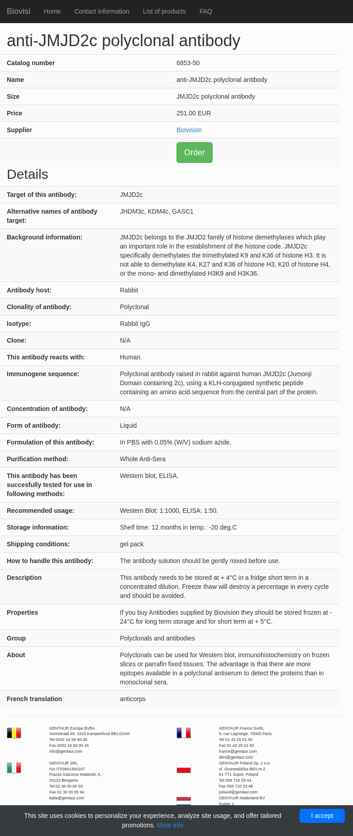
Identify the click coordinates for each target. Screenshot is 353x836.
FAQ (206, 11)
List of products (164, 11)
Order (194, 152)
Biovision (189, 130)
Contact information (101, 11)
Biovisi (18, 11)
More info (170, 825)
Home (52, 11)
